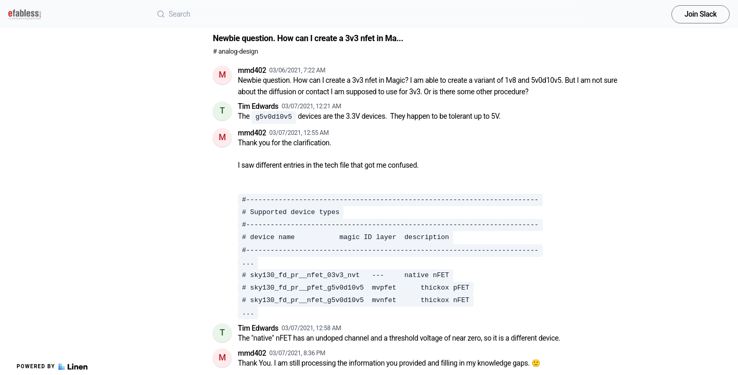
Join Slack (700, 14)
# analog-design (235, 51)
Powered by (52, 367)
